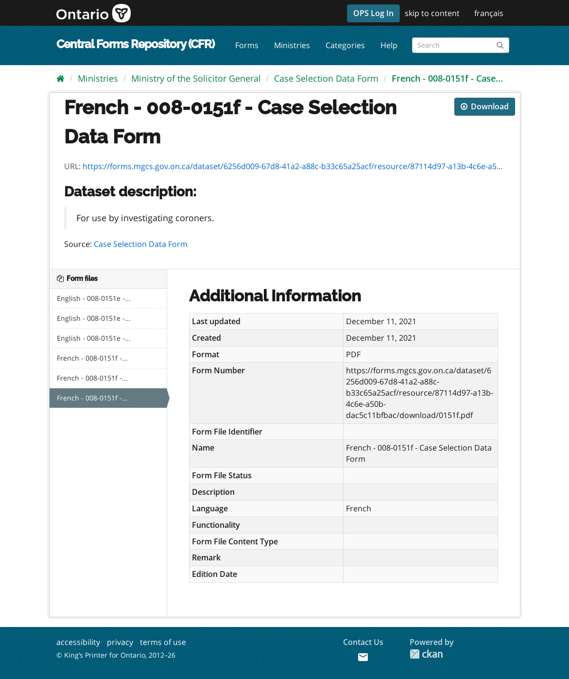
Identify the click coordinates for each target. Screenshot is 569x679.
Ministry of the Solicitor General (196, 78)
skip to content (432, 13)
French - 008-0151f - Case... (447, 78)
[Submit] (500, 43)
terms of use (163, 642)
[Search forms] (460, 45)
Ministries (292, 45)
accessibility (78, 642)
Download (485, 106)
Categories (345, 45)
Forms (247, 45)
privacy (120, 642)
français (488, 13)
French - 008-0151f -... (92, 358)
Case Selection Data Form (326, 78)
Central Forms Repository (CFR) (135, 44)
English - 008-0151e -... (94, 298)
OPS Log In (373, 13)
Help (388, 45)
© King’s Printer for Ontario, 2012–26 (115, 655)
